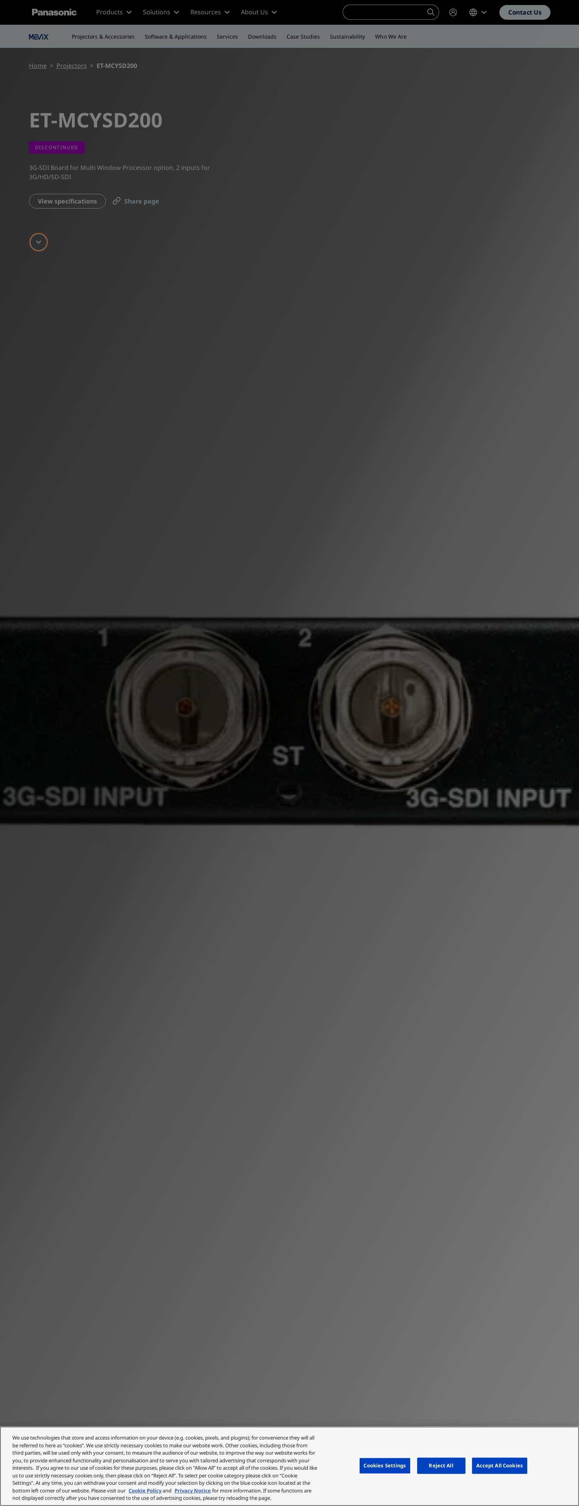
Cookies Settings (384, 1465)
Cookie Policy (145, 1490)
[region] (289, 1466)
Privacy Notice (193, 1490)
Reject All (441, 1465)
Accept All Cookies (499, 1465)
